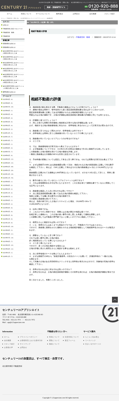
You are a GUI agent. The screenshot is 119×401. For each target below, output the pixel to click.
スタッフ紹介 (109, 14)
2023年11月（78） (8, 178)
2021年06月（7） (8, 241)
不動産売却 (6, 36)
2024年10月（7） (8, 140)
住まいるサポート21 (93, 344)
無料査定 (59, 14)
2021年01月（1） (8, 253)
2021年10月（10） (8, 226)
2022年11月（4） (8, 193)
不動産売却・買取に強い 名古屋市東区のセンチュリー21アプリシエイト (26, 18)
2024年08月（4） (8, 148)
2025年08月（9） (8, 103)
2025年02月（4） (8, 125)
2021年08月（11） (8, 234)
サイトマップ (25, 344)
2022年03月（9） (8, 211)
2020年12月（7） (8, 256)
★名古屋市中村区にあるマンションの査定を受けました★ (13, 87)
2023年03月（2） (8, 189)
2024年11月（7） (8, 137)
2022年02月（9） (8, 215)
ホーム (9, 14)
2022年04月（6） (8, 208)
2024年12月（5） (8, 133)
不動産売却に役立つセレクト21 (13, 29)
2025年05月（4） (8, 114)
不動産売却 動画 (83, 37)
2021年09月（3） (8, 230)
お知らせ (6, 25)
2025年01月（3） (8, 129)
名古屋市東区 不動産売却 (12, 366)
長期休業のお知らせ (9, 43)
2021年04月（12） (8, 249)
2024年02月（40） (8, 166)
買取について (54, 340)
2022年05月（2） (8, 204)
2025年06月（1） (8, 110)
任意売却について (72, 337)
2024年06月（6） (8, 155)
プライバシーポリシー (28, 337)
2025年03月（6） (8, 122)
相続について (54, 344)
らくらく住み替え (92, 337)
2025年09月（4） (8, 99)
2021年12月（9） (8, 223)
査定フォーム (70, 340)
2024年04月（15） (8, 163)
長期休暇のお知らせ (9, 47)
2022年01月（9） (8, 219)
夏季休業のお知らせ (9, 92)
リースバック (90, 340)
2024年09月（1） (8, 144)
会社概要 (92, 14)
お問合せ (76, 14)
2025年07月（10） (8, 107)
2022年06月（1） (8, 200)
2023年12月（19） (8, 174)
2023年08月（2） (8, 185)
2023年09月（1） (8, 181)
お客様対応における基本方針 (31, 340)
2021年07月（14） (8, 238)
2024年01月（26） (8, 170)
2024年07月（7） (8, 152)
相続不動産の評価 (39, 31)
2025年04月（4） (8, 118)
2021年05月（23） (8, 245)
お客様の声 (8, 347)
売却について (54, 337)
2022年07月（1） (8, 196)
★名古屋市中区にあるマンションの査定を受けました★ (13, 52)
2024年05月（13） (8, 159)
